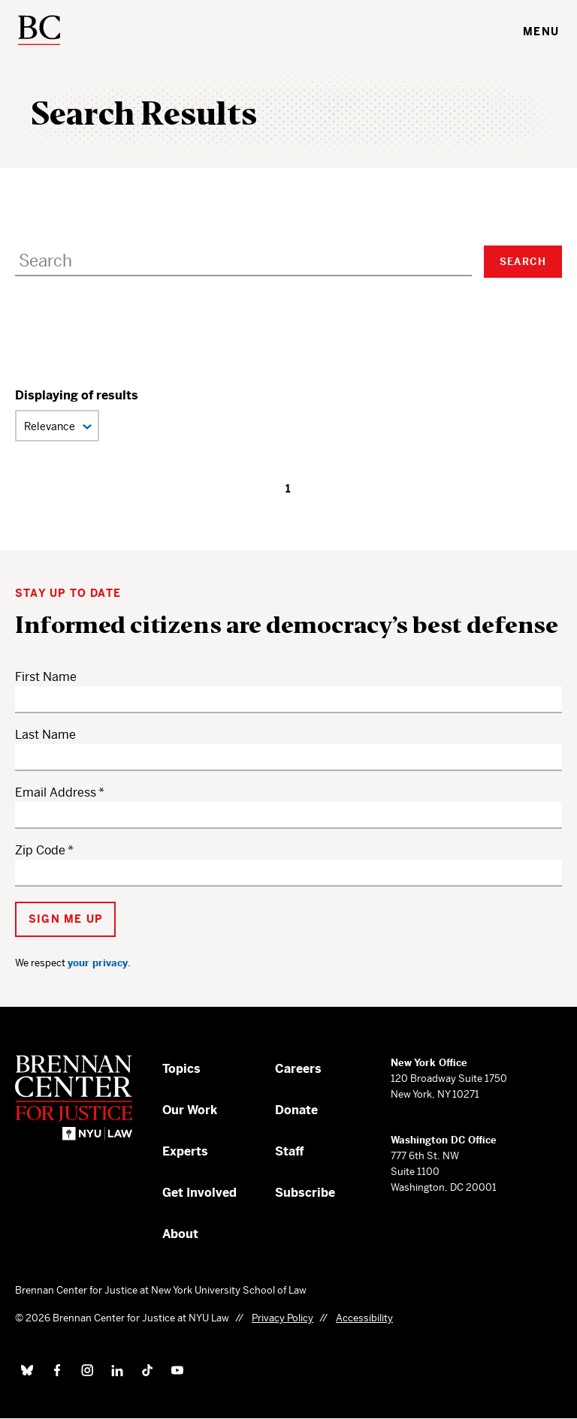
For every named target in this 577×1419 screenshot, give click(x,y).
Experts (185, 1151)
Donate (296, 1110)
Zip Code (40, 850)
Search (523, 261)
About (180, 1234)
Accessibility (364, 1318)
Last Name (45, 735)
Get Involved (199, 1193)
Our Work (189, 1110)
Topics (181, 1069)
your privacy (98, 963)
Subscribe (305, 1193)
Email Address (55, 792)
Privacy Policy (282, 1318)
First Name (46, 677)
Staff (289, 1151)
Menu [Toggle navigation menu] (541, 31)
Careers (298, 1069)
